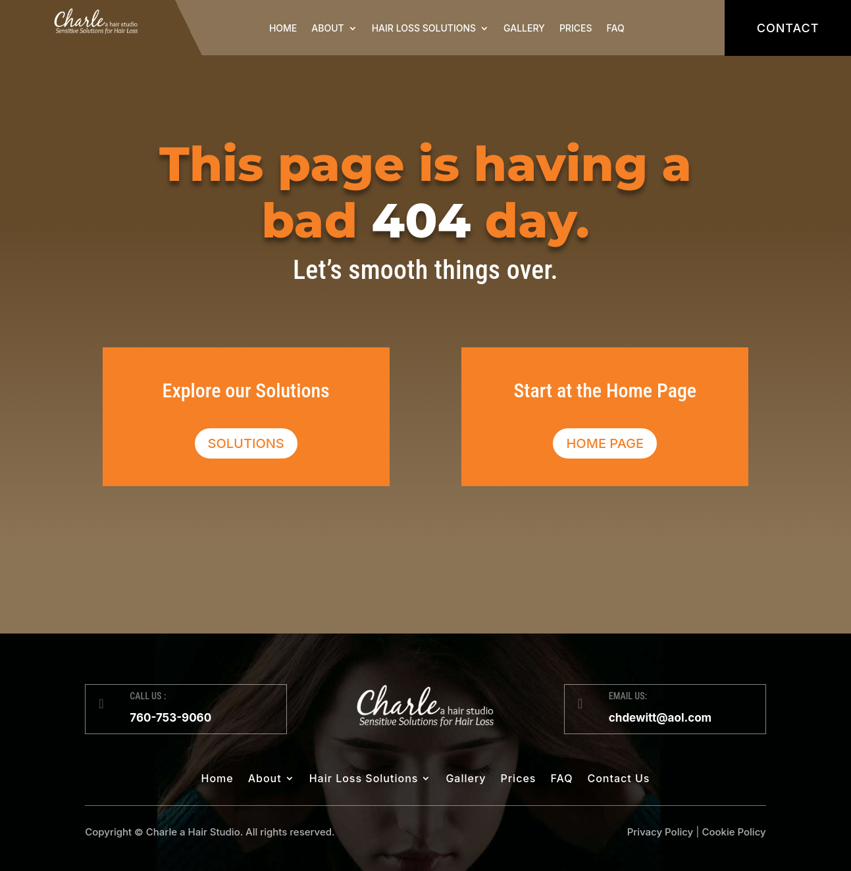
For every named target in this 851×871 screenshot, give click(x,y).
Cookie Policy (733, 832)
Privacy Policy (660, 832)
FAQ (616, 28)
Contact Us (618, 779)
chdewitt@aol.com (660, 717)
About (327, 28)
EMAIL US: (628, 696)
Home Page (605, 443)
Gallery (524, 28)
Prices (575, 28)
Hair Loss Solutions (424, 28)
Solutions (246, 443)
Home (283, 28)
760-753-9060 (170, 717)
